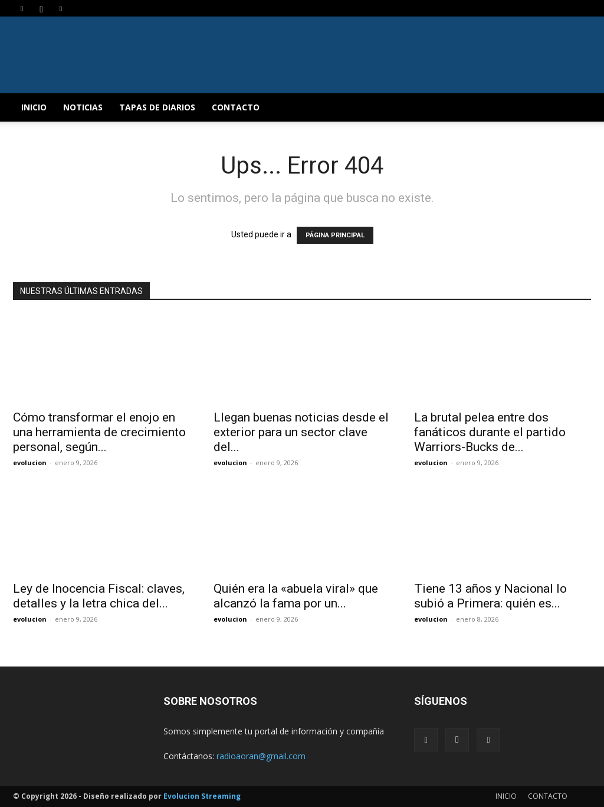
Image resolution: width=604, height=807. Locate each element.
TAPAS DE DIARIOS (157, 107)
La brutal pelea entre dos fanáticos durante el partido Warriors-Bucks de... (490, 432)
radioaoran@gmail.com (261, 756)
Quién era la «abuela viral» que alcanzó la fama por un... (296, 595)
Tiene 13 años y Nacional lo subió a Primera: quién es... (490, 595)
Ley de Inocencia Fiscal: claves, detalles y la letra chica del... (99, 595)
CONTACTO (236, 107)
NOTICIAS (83, 107)
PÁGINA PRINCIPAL (335, 235)
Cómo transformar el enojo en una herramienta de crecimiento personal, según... (99, 432)
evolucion (30, 462)
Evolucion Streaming (202, 796)
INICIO (34, 107)
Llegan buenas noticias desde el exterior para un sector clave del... (301, 432)
